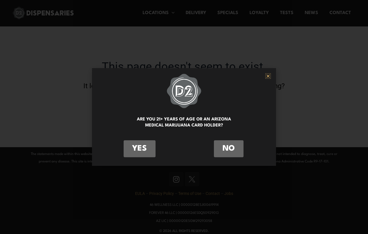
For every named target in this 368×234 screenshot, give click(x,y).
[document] (184, 117)
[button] (268, 76)
